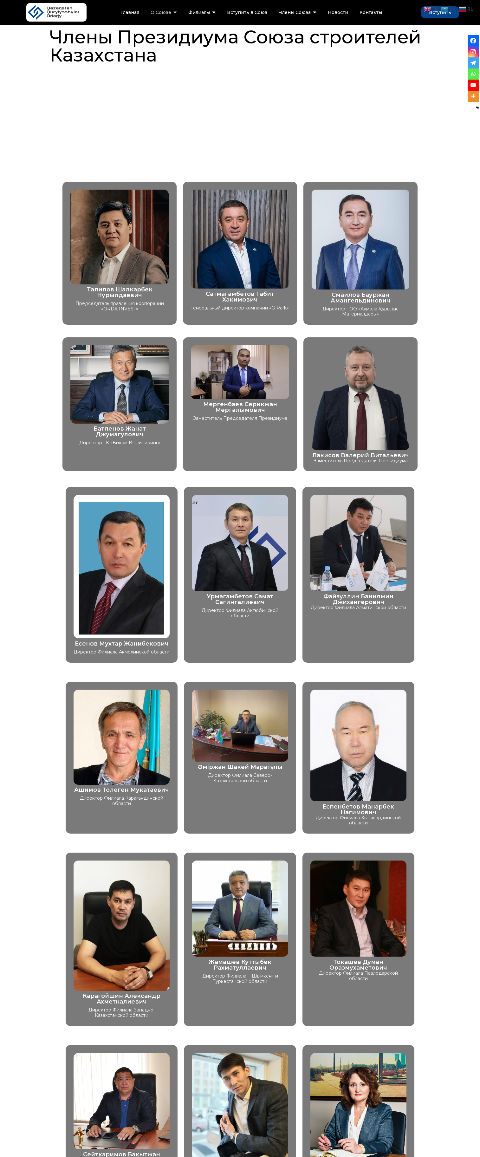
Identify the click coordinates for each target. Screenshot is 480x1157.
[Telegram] (473, 62)
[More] (473, 96)
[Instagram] (473, 51)
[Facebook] (473, 40)
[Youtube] (473, 85)
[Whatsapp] (473, 74)
